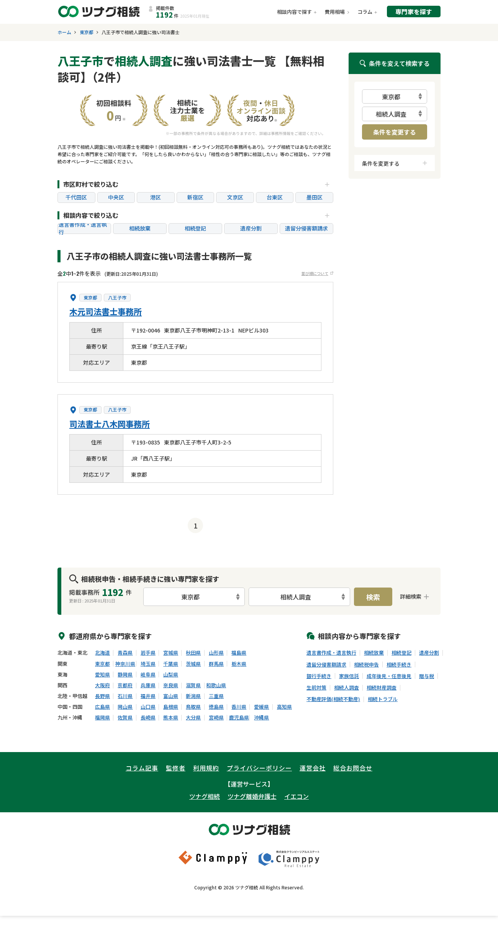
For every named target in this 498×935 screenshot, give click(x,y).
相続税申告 (366, 664)
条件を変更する (394, 132)
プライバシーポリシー (259, 767)
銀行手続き (318, 676)
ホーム (64, 32)
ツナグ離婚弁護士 (252, 796)
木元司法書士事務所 (105, 311)
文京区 (235, 197)
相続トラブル (383, 699)
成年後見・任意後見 (389, 676)
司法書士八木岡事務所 (109, 424)
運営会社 (313, 767)
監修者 (175, 767)
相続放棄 (140, 228)
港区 (155, 197)
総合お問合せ (352, 767)
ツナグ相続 (204, 796)
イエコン (296, 796)
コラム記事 (142, 767)
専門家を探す (413, 11)
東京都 (86, 32)
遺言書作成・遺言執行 (83, 228)
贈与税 (426, 676)
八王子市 (117, 298)
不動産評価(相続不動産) (333, 699)
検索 (373, 597)
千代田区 (76, 197)
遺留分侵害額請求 (306, 228)
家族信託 (349, 676)
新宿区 (195, 197)
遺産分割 (251, 228)
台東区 (275, 197)
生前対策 (316, 687)
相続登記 (195, 228)
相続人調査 (346, 687)
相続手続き (399, 664)
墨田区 (314, 197)
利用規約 (206, 767)
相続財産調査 (381, 687)
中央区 (116, 197)
